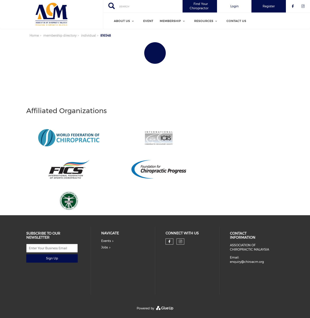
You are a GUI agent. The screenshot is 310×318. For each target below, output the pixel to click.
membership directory (59, 35)
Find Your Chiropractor (199, 6)
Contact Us (236, 21)
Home (34, 35)
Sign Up (52, 258)
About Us (122, 21)
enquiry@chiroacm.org (247, 262)
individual (88, 35)
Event (148, 21)
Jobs (104, 247)
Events (106, 241)
